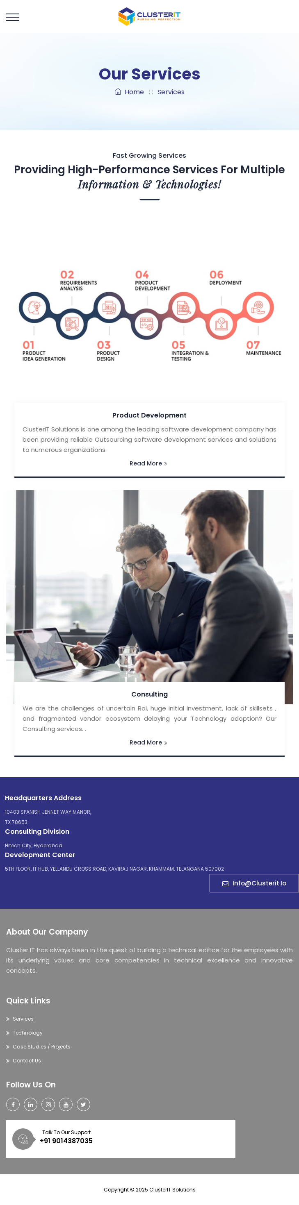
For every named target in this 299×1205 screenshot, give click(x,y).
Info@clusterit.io (254, 883)
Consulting (149, 694)
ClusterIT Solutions (172, 1189)
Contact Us (27, 1060)
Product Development (149, 415)
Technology (28, 1032)
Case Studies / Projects (42, 1046)
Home (129, 92)
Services (23, 1018)
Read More (149, 463)
